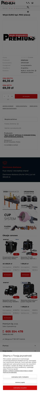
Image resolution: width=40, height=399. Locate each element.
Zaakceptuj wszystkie (20, 388)
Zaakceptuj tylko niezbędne (20, 377)
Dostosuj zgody (20, 382)
